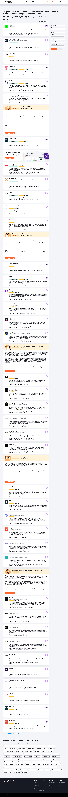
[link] (28, 1)
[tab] (6, 740)
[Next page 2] (9, 733)
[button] (58, 1)
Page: (12, 733)
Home (4, 8)
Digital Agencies (9, 8)
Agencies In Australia (17, 8)
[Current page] (15, 733)
